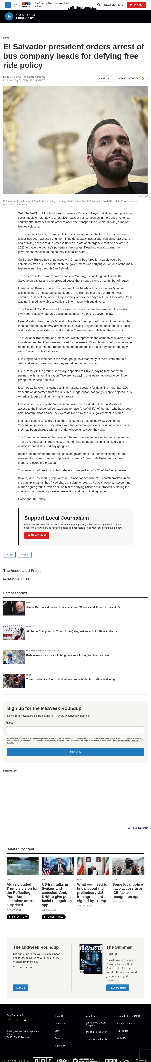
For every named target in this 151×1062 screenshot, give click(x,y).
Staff (56, 1031)
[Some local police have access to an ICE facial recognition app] (128, 866)
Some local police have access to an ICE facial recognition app (127, 890)
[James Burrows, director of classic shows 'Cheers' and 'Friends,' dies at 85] (14, 608)
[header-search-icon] (99, 5)
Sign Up (20, 987)
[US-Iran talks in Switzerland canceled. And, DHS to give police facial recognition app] (58, 866)
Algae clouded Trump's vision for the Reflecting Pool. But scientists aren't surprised (22, 894)
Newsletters (113, 4)
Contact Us (60, 1023)
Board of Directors (125, 1023)
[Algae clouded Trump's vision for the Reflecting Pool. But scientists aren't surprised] (23, 866)
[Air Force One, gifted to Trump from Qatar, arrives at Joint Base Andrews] (14, 632)
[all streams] (146, 16)
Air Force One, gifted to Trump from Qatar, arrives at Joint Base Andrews (71, 631)
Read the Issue (118, 987)
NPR (6, 37)
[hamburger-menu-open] (8, 5)
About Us (59, 1016)
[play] (9, 16)
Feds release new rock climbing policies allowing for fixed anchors (68, 655)
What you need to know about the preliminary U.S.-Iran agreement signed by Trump (92, 892)
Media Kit (121, 1038)
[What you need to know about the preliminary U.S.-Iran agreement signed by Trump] (93, 866)
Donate (138, 5)
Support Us (60, 1045)
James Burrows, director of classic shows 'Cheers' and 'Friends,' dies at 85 (73, 607)
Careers (58, 1038)
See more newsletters (25, 967)
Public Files (122, 1031)
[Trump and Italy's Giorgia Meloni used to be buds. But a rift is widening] (14, 681)
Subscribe (75, 751)
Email (10, 723)
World (24, 554)
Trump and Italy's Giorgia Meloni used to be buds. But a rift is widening (70, 679)
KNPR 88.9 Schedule (96, 1032)
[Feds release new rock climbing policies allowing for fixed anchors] (14, 657)
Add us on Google (131, 78)
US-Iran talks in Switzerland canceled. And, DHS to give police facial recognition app (57, 894)
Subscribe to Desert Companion (95, 1024)
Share (104, 78)
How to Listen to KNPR (128, 1016)
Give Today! (37, 535)
